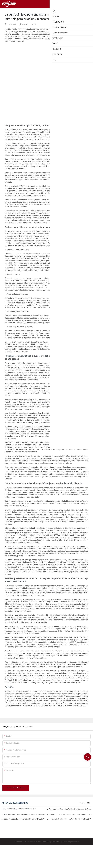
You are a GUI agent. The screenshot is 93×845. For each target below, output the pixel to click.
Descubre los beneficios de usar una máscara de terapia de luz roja (70, 809)
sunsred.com (41, 842)
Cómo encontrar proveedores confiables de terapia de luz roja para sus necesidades (25, 819)
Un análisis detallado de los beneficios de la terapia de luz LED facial (70, 819)
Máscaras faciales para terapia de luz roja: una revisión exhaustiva (25, 814)
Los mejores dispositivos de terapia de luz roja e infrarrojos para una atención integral (70, 814)
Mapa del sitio (53, 842)
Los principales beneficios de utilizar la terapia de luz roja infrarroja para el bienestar (20, 809)
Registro (82, 803)
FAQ (88, 803)
